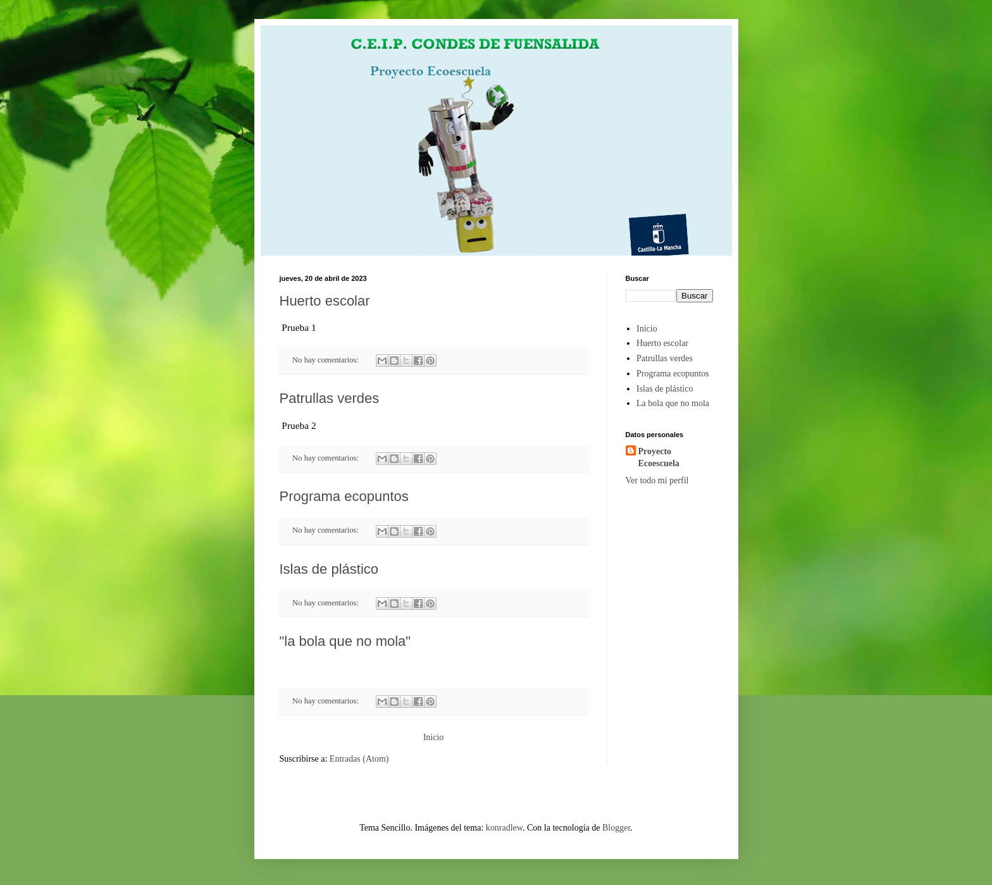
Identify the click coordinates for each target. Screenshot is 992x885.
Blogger (616, 827)
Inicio (433, 737)
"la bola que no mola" (345, 641)
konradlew (504, 827)
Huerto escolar (325, 301)
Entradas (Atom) (359, 759)
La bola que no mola (672, 403)
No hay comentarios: (326, 360)
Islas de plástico (329, 569)
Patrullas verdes (330, 398)
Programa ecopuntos (344, 496)
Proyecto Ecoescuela (658, 458)
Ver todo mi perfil (657, 480)
